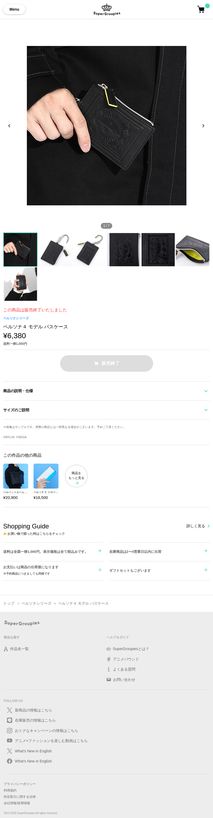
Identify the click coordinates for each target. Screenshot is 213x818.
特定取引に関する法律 (20, 797)
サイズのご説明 (16, 410)
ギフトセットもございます (130, 571)
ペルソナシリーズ (16, 318)
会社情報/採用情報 (17, 803)
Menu (14, 9)
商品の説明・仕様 (18, 391)
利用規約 (10, 790)
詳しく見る (195, 526)
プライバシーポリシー (20, 784)
